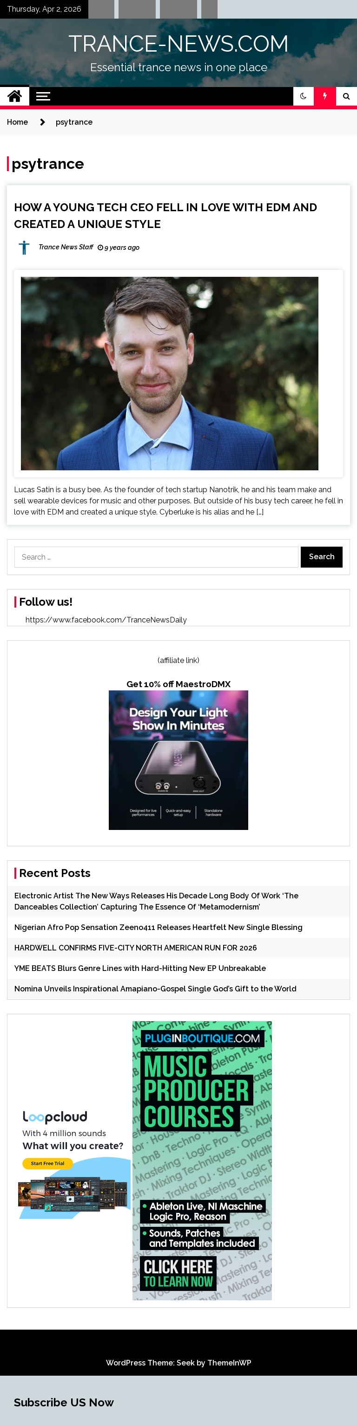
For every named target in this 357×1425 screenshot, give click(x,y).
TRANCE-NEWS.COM (178, 44)
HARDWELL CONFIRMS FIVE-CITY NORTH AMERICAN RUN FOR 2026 (135, 947)
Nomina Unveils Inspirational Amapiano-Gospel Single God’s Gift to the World (155, 988)
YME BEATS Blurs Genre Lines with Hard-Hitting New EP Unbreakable (140, 968)
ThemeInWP (229, 1362)
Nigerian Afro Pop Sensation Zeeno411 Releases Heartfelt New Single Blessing (158, 927)
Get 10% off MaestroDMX (178, 684)
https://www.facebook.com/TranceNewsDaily (106, 619)
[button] (303, 96)
